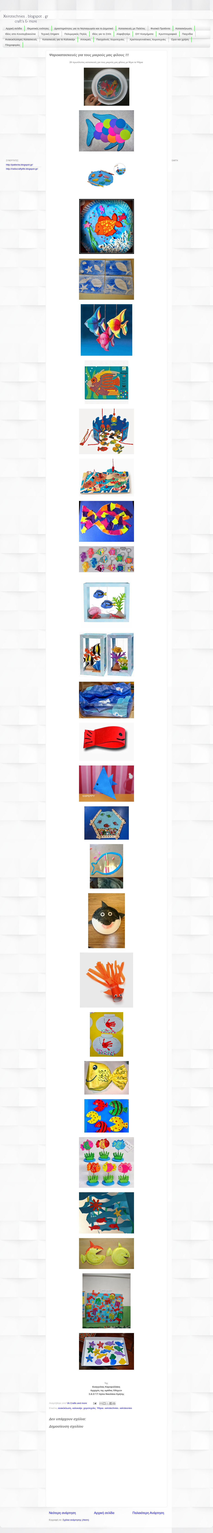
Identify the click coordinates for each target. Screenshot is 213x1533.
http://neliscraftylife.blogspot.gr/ (22, 169)
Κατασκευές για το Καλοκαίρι (58, 39)
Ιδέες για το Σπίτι (101, 33)
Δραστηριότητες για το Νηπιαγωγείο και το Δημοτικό (83, 28)
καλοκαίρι (77, 1408)
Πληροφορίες (12, 44)
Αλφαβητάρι (123, 33)
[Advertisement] (19, 101)
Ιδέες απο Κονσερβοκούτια (20, 33)
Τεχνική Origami (50, 33)
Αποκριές (85, 39)
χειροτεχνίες (89, 1408)
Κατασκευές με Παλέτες (132, 28)
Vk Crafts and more (77, 1403)
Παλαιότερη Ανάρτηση (148, 1513)
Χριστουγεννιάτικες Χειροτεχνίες (148, 39)
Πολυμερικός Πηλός (75, 33)
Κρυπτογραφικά (168, 33)
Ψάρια (100, 1408)
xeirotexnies (126, 1408)
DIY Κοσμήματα (144, 33)
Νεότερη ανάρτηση (62, 1513)
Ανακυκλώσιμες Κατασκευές (21, 39)
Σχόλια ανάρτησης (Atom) (76, 1520)
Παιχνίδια (187, 33)
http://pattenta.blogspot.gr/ (19, 164)
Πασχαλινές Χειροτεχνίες (110, 39)
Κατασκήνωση (184, 28)
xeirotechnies (111, 1408)
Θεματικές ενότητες (38, 28)
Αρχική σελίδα (14, 28)
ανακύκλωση (64, 1408)
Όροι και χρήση (180, 39)
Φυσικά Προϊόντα (160, 28)
